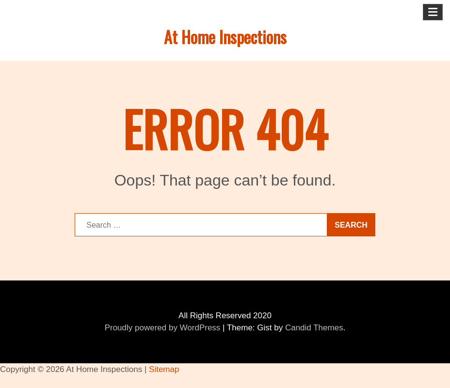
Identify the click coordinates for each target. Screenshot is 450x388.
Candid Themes (314, 327)
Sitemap (164, 369)
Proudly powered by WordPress (163, 327)
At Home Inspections (225, 36)
